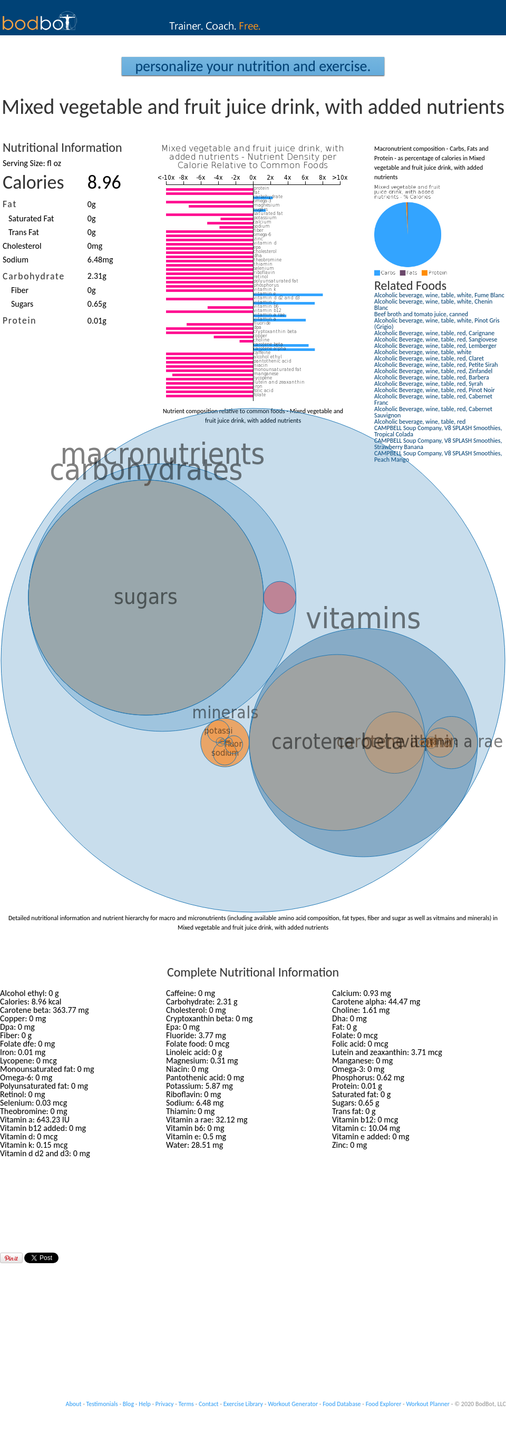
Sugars (22, 304)
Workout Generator (293, 1404)
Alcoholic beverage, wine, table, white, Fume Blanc (439, 295)
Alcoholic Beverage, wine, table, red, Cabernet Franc (433, 399)
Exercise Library (243, 1404)
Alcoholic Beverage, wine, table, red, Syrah (428, 383)
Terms (186, 1404)
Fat (10, 204)
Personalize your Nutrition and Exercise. (253, 66)
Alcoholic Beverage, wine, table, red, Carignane (434, 333)
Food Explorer (384, 1404)
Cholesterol (22, 246)
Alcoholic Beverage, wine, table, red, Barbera (431, 377)
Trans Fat (23, 232)
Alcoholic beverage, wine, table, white (423, 352)
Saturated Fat (31, 218)
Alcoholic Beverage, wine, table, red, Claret (429, 358)
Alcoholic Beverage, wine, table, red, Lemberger (435, 345)
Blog (128, 1404)
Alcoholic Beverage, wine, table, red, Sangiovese (435, 339)
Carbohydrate (34, 276)
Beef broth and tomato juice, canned (421, 314)
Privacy (164, 1404)
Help (145, 1404)
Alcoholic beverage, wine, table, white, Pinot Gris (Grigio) (437, 323)
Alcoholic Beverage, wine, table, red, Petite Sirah (436, 364)
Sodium (15, 260)
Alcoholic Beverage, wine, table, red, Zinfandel (433, 371)
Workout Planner (428, 1404)
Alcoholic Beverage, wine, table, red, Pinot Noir (434, 390)
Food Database (342, 1404)
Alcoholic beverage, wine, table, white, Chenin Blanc (433, 304)
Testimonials (102, 1404)
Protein (19, 320)
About (74, 1404)
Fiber (19, 290)
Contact (209, 1404)
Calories (33, 182)
